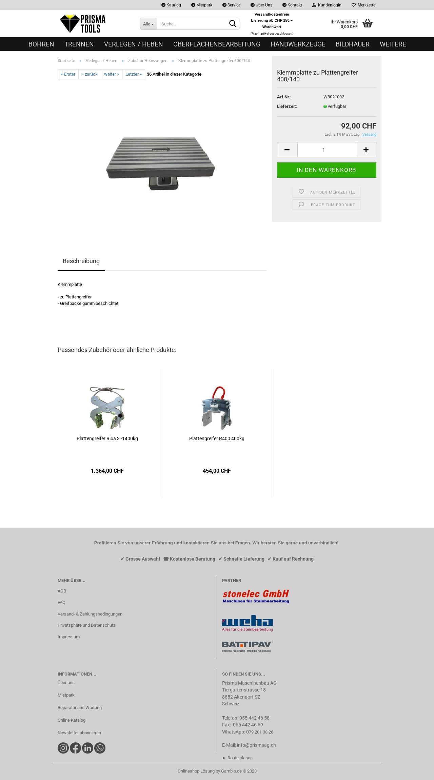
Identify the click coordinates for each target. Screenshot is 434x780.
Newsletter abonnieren (79, 732)
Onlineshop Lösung (196, 771)
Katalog (171, 5)
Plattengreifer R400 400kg (216, 438)
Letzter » (133, 74)
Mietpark (201, 5)
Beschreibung (81, 261)
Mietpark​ (66, 695)
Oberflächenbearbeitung (216, 44)
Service (231, 5)
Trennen (79, 44)
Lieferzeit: (287, 106)
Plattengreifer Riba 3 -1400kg (107, 438)
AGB (62, 590)
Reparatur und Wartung (80, 707)
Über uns (66, 682)
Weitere (393, 44)
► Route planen (237, 757)
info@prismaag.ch (256, 745)
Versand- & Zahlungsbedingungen (90, 614)
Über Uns (261, 5)
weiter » (111, 74)
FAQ (61, 602)
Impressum (69, 636)
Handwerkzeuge (298, 44)
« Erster (68, 74)
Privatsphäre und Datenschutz (86, 625)
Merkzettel (364, 5)
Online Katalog (71, 720)
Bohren (41, 44)
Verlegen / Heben (133, 44)
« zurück (90, 74)
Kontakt (292, 5)
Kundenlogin (326, 5)
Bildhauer (353, 44)
